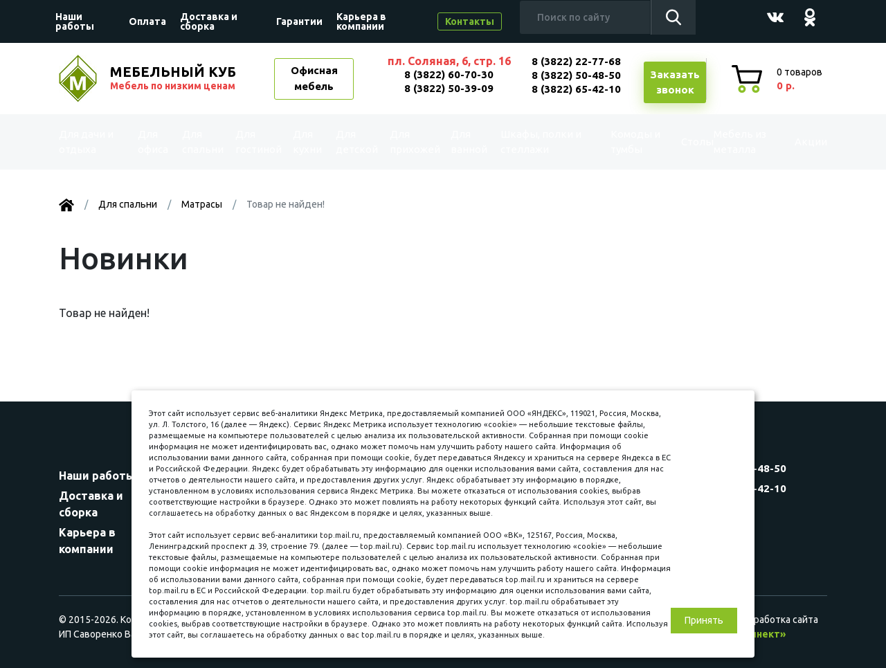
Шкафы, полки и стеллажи (539, 141)
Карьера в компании (361, 21)
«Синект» (762, 634)
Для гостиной (257, 141)
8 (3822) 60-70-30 (449, 74)
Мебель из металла (731, 141)
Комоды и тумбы (619, 141)
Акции (799, 141)
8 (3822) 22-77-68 (576, 61)
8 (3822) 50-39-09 (449, 88)
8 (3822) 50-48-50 (576, 75)
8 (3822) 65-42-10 (576, 89)
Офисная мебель (314, 78)
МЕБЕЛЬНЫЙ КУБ (174, 78)
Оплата (147, 21)
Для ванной (469, 141)
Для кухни (306, 141)
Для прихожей (414, 141)
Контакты (469, 21)
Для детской (355, 141)
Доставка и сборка (208, 21)
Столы (675, 141)
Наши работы (74, 21)
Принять (704, 620)
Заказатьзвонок (675, 82)
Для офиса (153, 141)
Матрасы (201, 204)
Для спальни (201, 141)
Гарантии (299, 21)
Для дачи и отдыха (93, 141)
